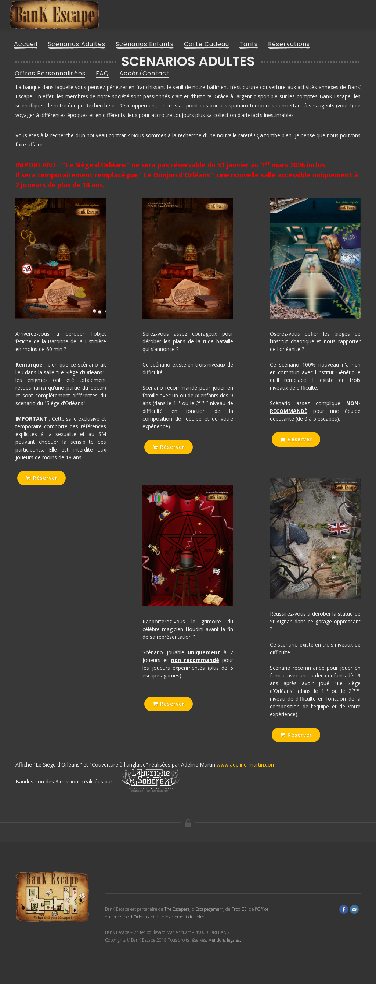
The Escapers (176, 909)
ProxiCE (239, 909)
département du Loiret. (184, 917)
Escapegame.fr (209, 909)
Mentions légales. (224, 940)
